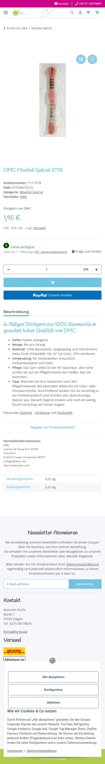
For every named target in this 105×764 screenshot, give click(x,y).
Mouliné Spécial (31, 192)
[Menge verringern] (8, 269)
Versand (39, 228)
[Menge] (46, 269)
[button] (73, 12)
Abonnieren (85, 584)
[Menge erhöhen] (96, 269)
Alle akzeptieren (53, 677)
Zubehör (26, 413)
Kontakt (63, 3)
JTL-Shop (60, 758)
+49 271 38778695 (90, 3)
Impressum (15, 751)
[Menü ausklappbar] (6, 10)
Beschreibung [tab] (16, 312)
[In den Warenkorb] (7, 48)
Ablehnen (53, 702)
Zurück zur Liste (17, 28)
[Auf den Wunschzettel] (92, 59)
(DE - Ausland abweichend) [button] (51, 252)
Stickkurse (42, 413)
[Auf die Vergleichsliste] (81, 59)
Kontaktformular (16, 632)
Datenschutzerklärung (41, 751)
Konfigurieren (53, 690)
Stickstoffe (65, 413)
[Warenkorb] (97, 12)
